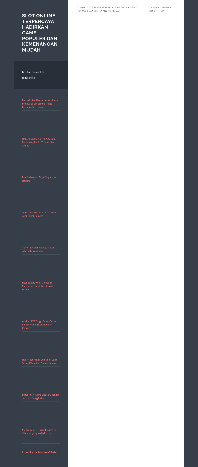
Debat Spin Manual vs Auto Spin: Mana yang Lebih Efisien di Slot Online (39, 142)
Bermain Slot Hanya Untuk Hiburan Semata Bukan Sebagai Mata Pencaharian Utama (40, 104)
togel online (29, 77)
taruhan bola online (33, 72)
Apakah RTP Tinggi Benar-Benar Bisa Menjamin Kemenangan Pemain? (39, 324)
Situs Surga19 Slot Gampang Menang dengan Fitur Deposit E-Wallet (39, 286)
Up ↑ (163, 11)
